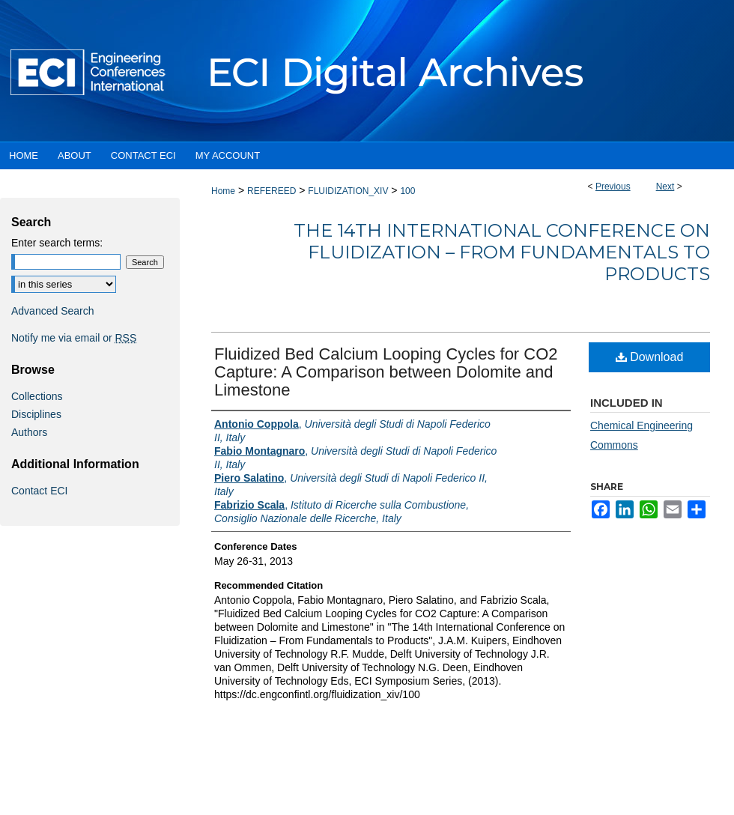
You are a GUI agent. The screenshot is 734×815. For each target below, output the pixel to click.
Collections (36, 396)
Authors (29, 432)
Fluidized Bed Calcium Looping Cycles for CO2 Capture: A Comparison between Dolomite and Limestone (386, 372)
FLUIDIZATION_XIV (348, 191)
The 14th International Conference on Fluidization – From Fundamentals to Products (502, 252)
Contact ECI (39, 491)
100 (407, 191)
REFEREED (271, 191)
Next (665, 186)
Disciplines (36, 414)
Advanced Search (52, 311)
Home (223, 191)
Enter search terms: (57, 243)
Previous (613, 186)
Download (650, 357)
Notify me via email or (73, 338)
